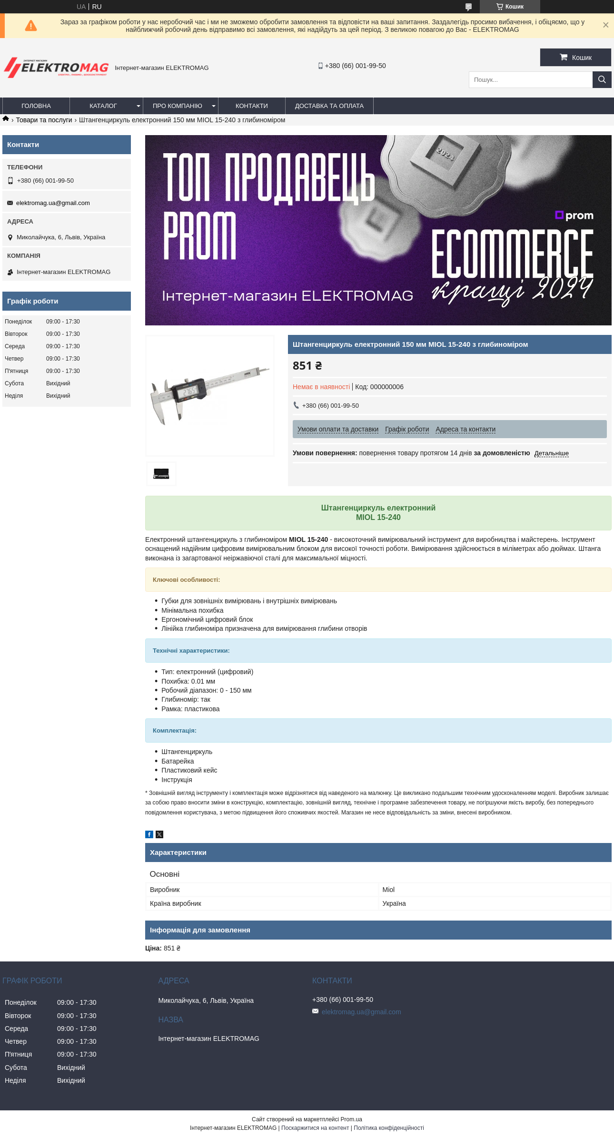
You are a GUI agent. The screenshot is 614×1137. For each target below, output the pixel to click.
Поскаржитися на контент (315, 1128)
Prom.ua (351, 1119)
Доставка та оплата (329, 105)
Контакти (252, 105)
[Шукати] (602, 79)
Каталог (103, 105)
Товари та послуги (44, 120)
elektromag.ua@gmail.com (53, 202)
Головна (36, 105)
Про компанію (177, 105)
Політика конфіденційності (389, 1128)
